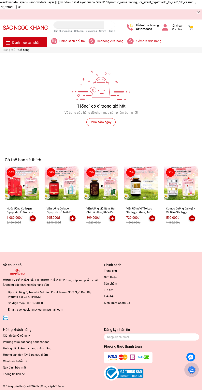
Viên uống (91, 31)
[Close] (198, 12)
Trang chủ (110, 271)
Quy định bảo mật (14, 367)
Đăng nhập (176, 29)
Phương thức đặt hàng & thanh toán (26, 342)
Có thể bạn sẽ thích (23, 159)
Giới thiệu (110, 277)
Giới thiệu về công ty (16, 335)
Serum (102, 31)
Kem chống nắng (62, 31)
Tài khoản (177, 25)
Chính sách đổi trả (72, 41)
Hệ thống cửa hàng (110, 41)
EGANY (34, 386)
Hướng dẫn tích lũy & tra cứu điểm (25, 354)
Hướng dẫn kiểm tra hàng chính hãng (27, 348)
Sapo (61, 386)
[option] (22, 197)
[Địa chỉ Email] (151, 337)
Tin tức (108, 290)
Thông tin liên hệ (14, 374)
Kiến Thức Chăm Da (117, 303)
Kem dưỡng (114, 31)
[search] (109, 25)
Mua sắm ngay (101, 122)
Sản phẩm (110, 283)
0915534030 (144, 29)
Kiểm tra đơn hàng (148, 41)
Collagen (79, 31)
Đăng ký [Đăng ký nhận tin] (189, 337)
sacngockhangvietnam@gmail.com (40, 309)
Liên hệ (108, 296)
